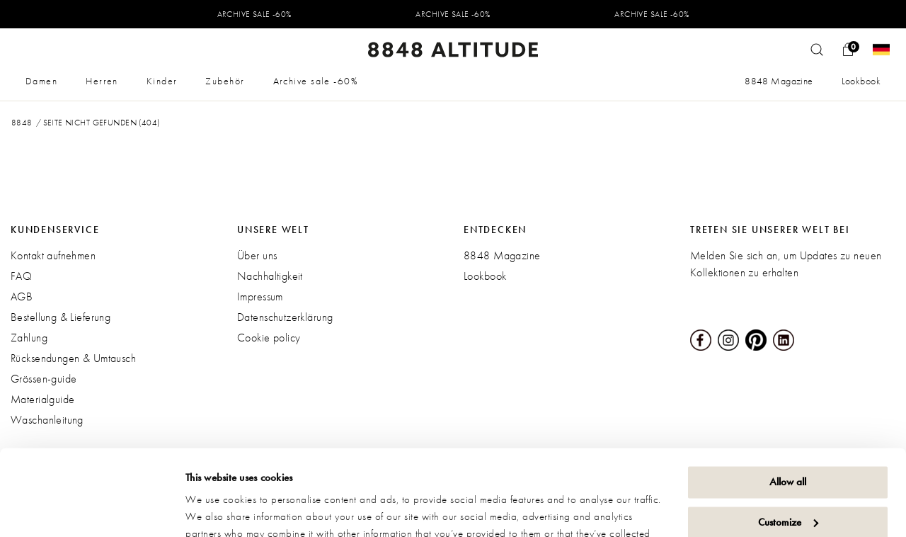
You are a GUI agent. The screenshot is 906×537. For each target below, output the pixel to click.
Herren (102, 80)
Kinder (162, 80)
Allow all (787, 402)
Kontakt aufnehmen (53, 255)
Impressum (260, 296)
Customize (788, 441)
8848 (22, 123)
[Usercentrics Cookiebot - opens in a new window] (92, 509)
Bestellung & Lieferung (60, 317)
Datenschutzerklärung (285, 317)
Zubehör (224, 80)
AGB (22, 296)
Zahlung (29, 337)
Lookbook (861, 80)
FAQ (21, 275)
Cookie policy (268, 337)
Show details (212, 509)
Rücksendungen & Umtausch (73, 358)
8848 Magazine (779, 80)
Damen (41, 80)
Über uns (257, 255)
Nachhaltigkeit (270, 275)
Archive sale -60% (315, 80)
